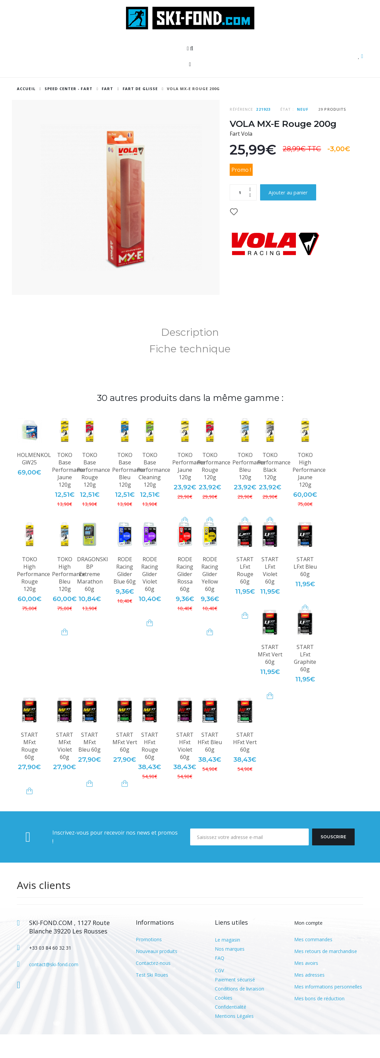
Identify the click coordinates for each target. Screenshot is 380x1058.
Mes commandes (313, 963)
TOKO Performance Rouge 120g (213, 490)
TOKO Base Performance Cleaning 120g (153, 493)
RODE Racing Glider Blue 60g (124, 594)
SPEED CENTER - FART (69, 88)
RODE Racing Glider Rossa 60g (184, 597)
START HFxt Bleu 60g (210, 766)
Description (190, 356)
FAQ (219, 981)
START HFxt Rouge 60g (149, 769)
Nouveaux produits (156, 975)
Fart (108, 88)
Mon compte (308, 946)
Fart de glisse (140, 88)
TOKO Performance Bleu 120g (248, 490)
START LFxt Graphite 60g (305, 682)
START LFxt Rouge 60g (245, 594)
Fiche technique (190, 372)
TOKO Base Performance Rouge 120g (93, 493)
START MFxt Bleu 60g (89, 766)
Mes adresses (309, 998)
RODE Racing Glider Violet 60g (149, 597)
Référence (241, 109)
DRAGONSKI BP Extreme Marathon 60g (92, 597)
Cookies (223, 1021)
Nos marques (230, 972)
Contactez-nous (153, 986)
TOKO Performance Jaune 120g (188, 490)
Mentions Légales (234, 1039)
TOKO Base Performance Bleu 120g (128, 493)
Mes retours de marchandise (325, 975)
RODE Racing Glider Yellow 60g (209, 597)
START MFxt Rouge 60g (29, 769)
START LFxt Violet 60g (270, 594)
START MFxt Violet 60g (64, 769)
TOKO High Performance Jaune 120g (309, 493)
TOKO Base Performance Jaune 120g (68, 493)
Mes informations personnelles (328, 1010)
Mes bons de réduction (319, 1022)
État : (287, 109)
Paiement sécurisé (235, 1003)
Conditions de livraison (239, 1012)
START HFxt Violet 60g (185, 769)
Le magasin (227, 963)
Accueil (26, 88)
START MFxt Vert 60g (270, 678)
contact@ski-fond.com (53, 987)
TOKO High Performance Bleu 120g (68, 597)
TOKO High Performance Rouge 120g (33, 597)
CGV (219, 994)
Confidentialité (230, 1030)
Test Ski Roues (152, 998)
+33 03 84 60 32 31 (50, 971)
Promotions (149, 963)
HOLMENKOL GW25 (34, 482)
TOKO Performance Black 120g (273, 490)
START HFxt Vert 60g (245, 766)
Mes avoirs (306, 986)
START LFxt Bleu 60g (305, 590)
